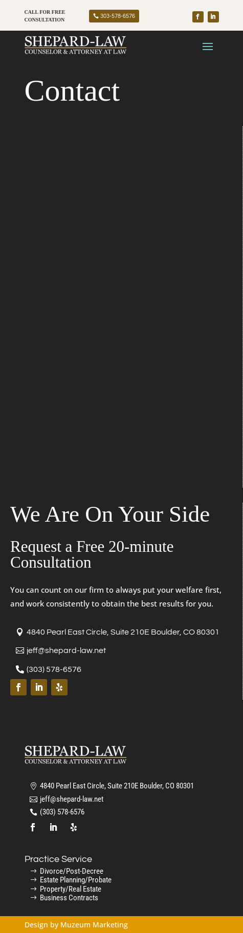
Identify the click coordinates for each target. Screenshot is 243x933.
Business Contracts (69, 897)
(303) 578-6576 (54, 669)
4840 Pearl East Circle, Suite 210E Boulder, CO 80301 (123, 632)
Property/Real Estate (70, 889)
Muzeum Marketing (94, 924)
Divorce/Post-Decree (71, 871)
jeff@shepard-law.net (66, 650)
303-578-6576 (117, 16)
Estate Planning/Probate (76, 879)
